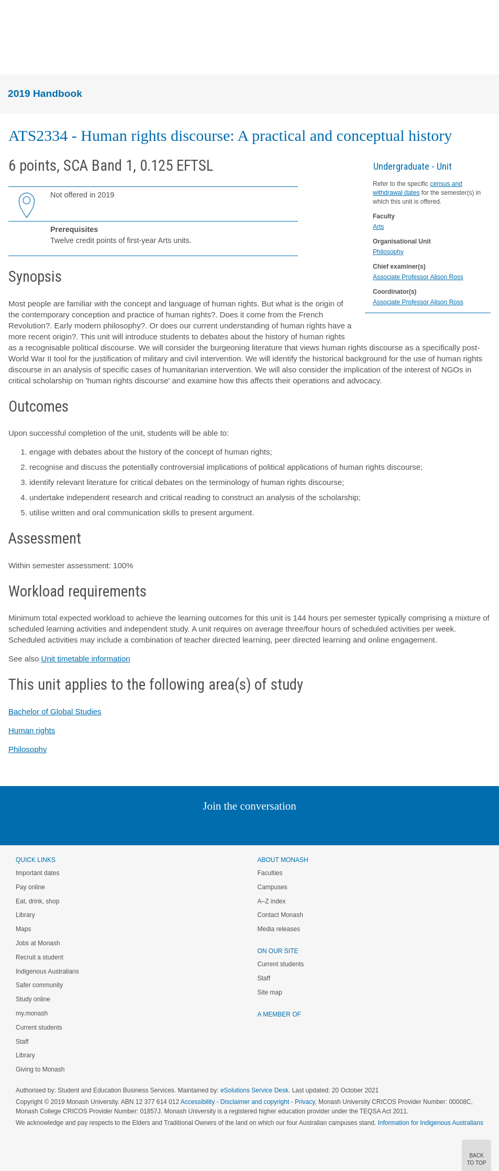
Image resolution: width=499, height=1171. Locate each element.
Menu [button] (13, 56)
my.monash (32, 1013)
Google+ (257, 827)
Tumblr (278, 827)
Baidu (322, 827)
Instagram (175, 827)
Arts (378, 226)
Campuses (272, 887)
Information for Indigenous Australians (430, 1122)
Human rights (31, 730)
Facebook (239, 827)
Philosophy (388, 252)
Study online (33, 999)
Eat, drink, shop (37, 901)
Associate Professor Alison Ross (418, 277)
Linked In (196, 827)
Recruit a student (39, 957)
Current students (39, 1027)
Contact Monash (280, 915)
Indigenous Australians (47, 971)
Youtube (299, 827)
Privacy (305, 1102)
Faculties (270, 873)
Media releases (279, 929)
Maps (23, 929)
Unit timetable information (85, 658)
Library (25, 915)
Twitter (219, 827)
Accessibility (198, 1102)
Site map (270, 992)
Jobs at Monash (38, 943)
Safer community (39, 985)
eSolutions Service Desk (254, 1090)
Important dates (37, 873)
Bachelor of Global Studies (55, 711)
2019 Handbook (45, 93)
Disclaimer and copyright (254, 1102)
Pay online (30, 887)
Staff (22, 1041)
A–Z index (272, 901)
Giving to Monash (40, 1069)
